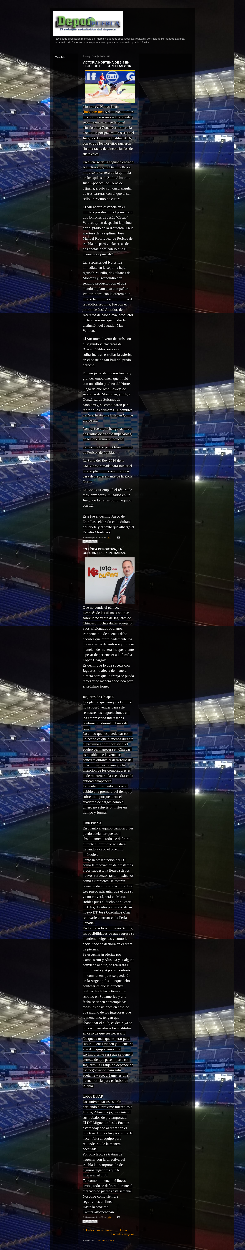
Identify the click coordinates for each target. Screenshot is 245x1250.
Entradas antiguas (122, 1234)
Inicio (123, 1230)
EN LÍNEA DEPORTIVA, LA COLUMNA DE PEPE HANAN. (104, 550)
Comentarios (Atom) (104, 1240)
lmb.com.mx (93, 112)
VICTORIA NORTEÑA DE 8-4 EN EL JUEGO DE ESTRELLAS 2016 (107, 64)
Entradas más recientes (97, 1230)
